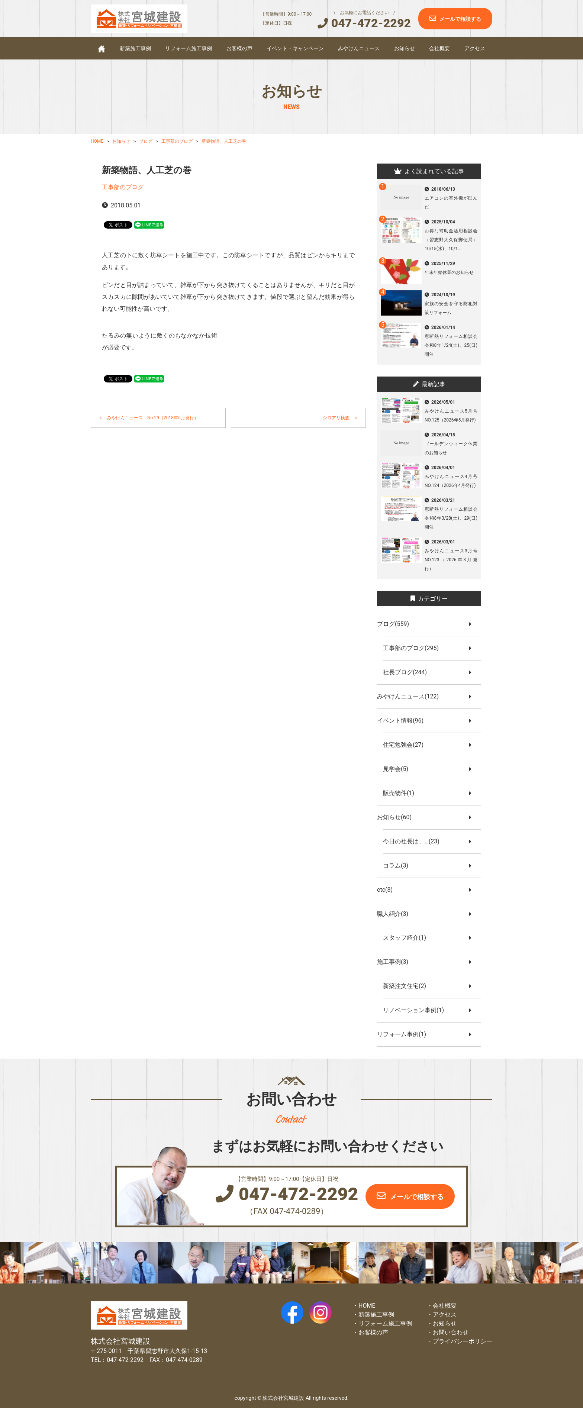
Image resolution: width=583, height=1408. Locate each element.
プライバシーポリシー (462, 1341)
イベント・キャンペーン (295, 48)
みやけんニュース (359, 48)
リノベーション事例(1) (416, 1010)
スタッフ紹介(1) (407, 937)
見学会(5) (398, 768)
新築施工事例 (135, 48)
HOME (366, 1305)
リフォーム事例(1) (404, 1034)
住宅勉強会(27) (406, 744)
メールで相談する (460, 19)
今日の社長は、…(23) (414, 841)
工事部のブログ (123, 187)
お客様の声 (239, 48)
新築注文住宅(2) (407, 985)
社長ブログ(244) (408, 672)
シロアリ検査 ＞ (340, 417)
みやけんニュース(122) (411, 696)
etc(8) (388, 889)
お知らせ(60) (397, 817)
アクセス (474, 48)
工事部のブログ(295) (414, 648)
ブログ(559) (396, 623)
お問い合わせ (450, 1332)
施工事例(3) (395, 961)
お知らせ (404, 48)
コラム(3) (398, 865)
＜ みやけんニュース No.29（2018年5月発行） (148, 417)
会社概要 (439, 48)
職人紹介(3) (395, 913)
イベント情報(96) (403, 720)
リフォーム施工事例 (188, 48)
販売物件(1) (401, 793)
